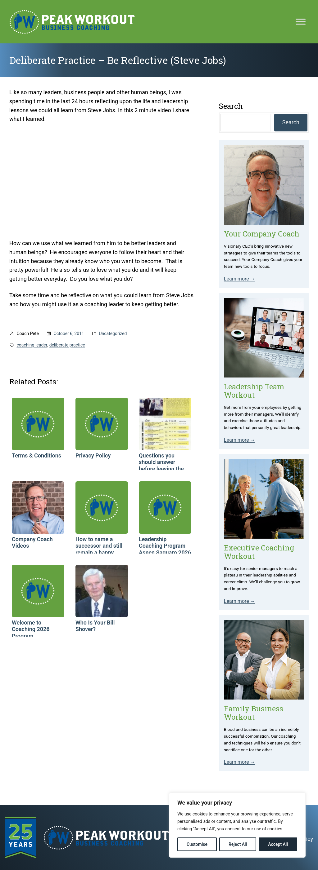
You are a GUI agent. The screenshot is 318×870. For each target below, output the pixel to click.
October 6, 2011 (68, 333)
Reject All (238, 844)
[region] (237, 825)
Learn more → (239, 279)
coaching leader (32, 344)
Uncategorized (113, 333)
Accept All (278, 844)
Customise (197, 844)
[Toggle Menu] (301, 21)
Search (290, 122)
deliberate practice (67, 344)
